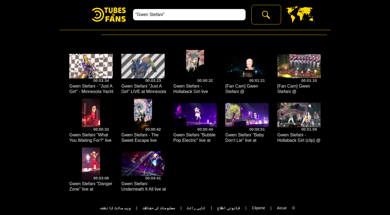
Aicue (282, 208)
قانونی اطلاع (228, 208)
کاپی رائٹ (196, 208)
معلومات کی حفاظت (159, 208)
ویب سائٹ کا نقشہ (115, 208)
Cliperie (258, 208)
